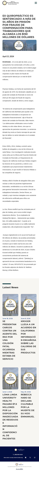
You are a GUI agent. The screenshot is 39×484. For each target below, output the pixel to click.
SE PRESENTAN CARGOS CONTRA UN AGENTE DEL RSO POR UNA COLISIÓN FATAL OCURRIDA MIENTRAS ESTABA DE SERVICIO (9, 340)
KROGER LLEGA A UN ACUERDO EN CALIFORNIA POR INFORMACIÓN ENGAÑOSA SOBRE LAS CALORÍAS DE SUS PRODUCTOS (28, 337)
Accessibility (19, 469)
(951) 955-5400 (18, 454)
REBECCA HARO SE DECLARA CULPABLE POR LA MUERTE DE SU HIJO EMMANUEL (27, 405)
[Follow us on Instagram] (34, 457)
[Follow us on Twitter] (30, 457)
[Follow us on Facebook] (25, 457)
